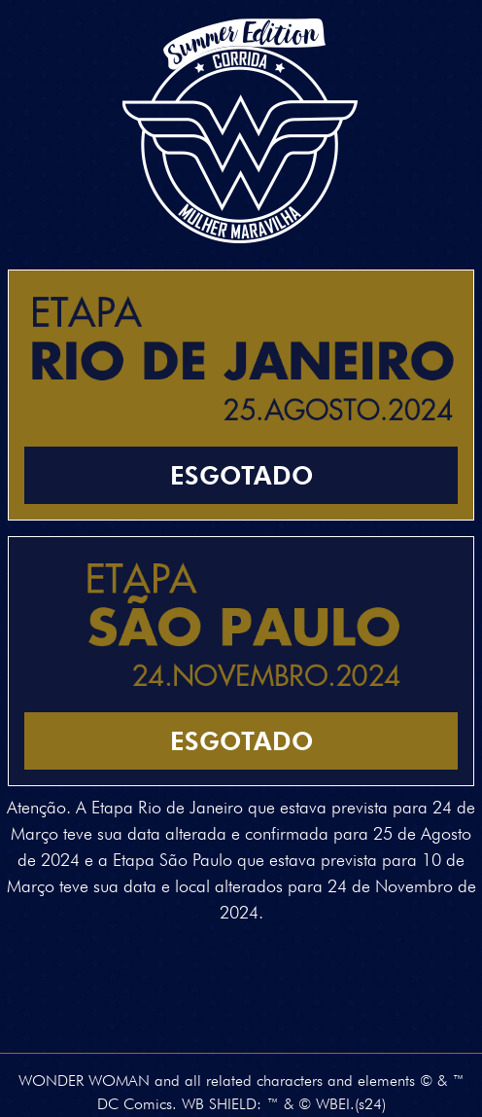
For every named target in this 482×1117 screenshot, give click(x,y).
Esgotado (241, 475)
